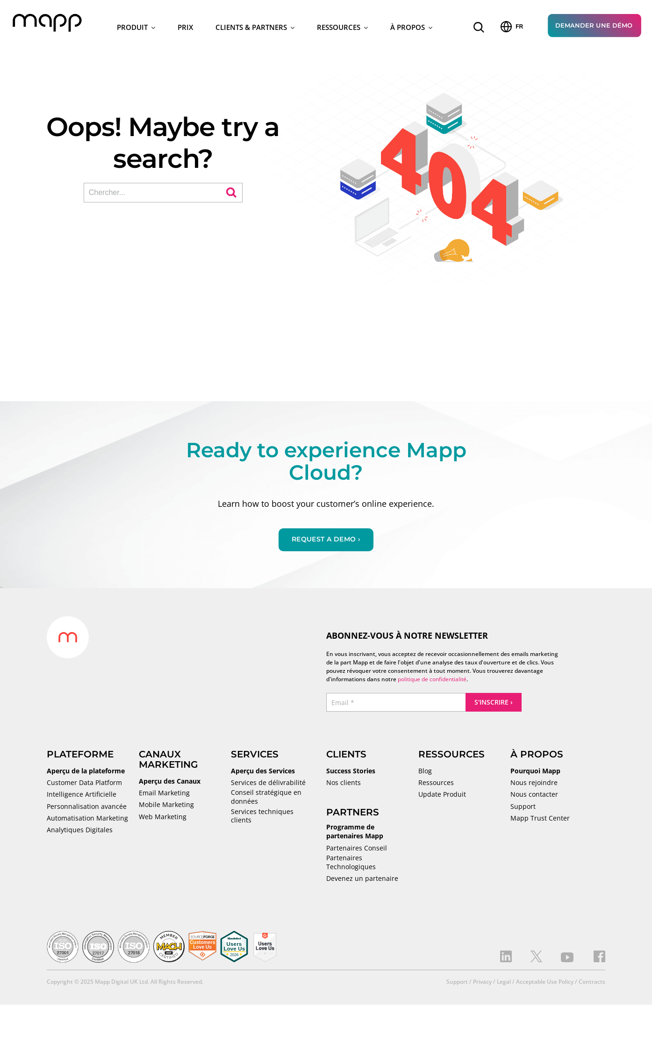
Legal (504, 985)
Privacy (482, 985)
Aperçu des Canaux (170, 784)
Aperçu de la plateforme (86, 774)
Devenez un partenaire (362, 882)
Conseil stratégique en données (266, 800)
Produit (136, 28)
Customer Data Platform (84, 786)
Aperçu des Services (263, 774)
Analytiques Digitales (80, 833)
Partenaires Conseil (356, 851)
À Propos (411, 28)
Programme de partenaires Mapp (354, 834)
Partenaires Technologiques (351, 865)
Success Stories (350, 774)
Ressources (342, 28)
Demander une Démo (594, 26)
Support (523, 809)
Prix (185, 28)
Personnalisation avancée (87, 809)
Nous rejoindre (534, 786)
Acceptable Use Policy (544, 985)
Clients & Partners (254, 28)
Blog (425, 774)
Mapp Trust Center (540, 821)
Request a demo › (326, 542)
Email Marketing (164, 796)
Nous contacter (534, 797)
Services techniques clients (262, 819)
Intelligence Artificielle (81, 797)
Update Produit (442, 797)
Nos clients (343, 786)
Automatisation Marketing (87, 821)
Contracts (592, 985)
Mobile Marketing (166, 808)
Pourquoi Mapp (535, 774)
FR (512, 28)
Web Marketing (162, 819)
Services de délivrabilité (268, 786)
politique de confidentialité (432, 682)
